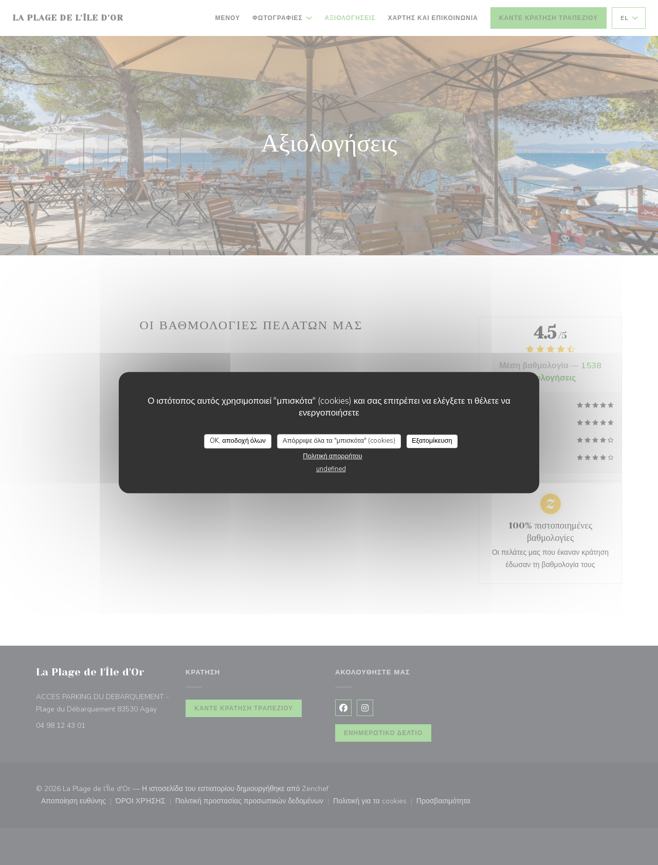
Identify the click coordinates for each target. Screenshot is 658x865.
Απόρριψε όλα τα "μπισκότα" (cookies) (339, 440)
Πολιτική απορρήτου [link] (332, 456)
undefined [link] (331, 469)
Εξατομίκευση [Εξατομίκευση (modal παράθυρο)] (432, 440)
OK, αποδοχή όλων (238, 440)
